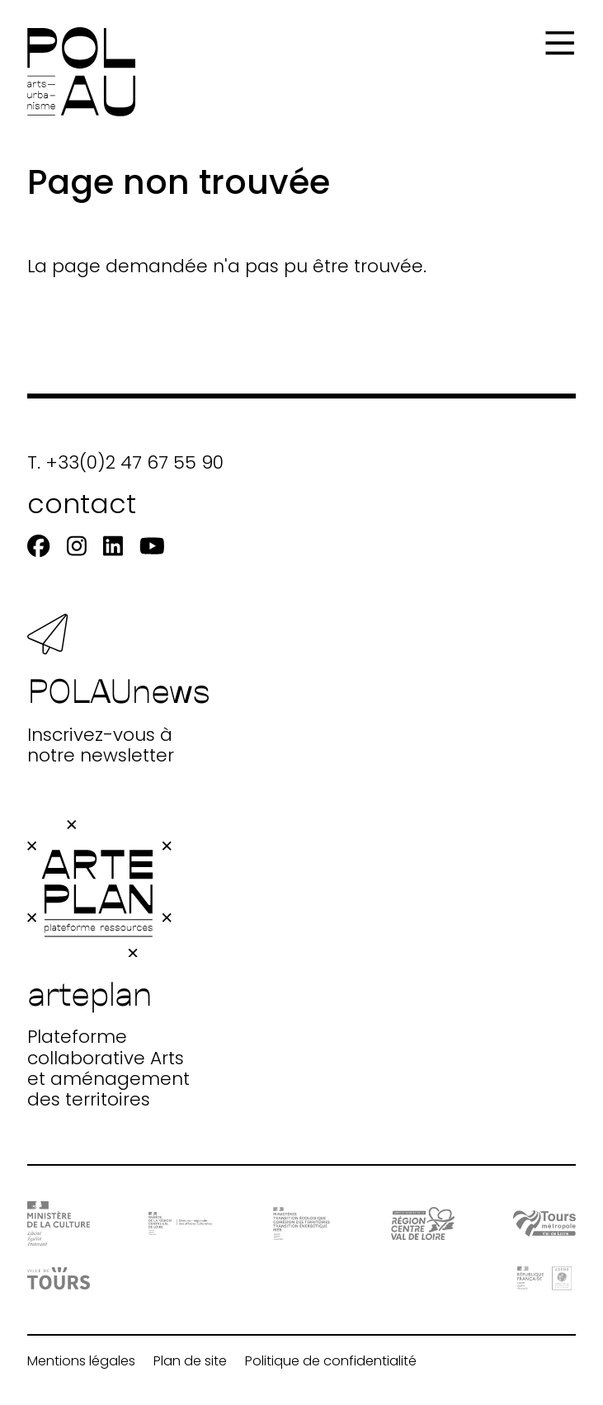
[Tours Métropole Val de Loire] (545, 1223)
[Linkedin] (113, 546)
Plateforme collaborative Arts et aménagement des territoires (108, 965)
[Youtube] (152, 546)
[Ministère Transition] (301, 1224)
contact (81, 503)
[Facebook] (38, 546)
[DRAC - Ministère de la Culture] (59, 1223)
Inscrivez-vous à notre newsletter (118, 690)
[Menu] (560, 43)
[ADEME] (545, 1278)
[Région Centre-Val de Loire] (423, 1223)
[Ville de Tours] (59, 1278)
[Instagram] (77, 546)
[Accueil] (81, 71)
